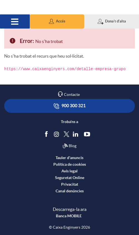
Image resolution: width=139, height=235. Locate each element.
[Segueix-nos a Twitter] (66, 133)
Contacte (72, 94)
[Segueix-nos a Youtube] (88, 134)
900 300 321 (70, 106)
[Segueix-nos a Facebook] (47, 134)
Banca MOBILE (69, 216)
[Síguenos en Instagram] (56, 133)
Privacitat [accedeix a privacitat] (69, 184)
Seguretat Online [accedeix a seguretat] (69, 177)
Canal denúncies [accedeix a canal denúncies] (70, 191)
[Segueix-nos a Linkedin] (76, 134)
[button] (57, 21)
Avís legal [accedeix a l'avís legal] (69, 171)
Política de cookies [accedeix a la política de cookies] (69, 164)
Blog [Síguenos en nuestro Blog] (69, 146)
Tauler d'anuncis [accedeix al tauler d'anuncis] (69, 157)
